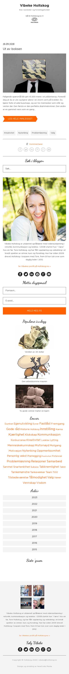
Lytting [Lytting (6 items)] (54, 440)
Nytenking (23, 133)
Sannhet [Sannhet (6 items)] (8, 467)
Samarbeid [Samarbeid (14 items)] (54, 461)
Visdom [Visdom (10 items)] (41, 483)
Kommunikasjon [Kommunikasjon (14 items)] (49, 434)
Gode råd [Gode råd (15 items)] (13, 429)
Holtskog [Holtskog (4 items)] (34, 429)
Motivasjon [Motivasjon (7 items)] (15, 451)
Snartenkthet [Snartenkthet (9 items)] (21, 467)
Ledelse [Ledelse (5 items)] (45, 440)
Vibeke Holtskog (34, 5)
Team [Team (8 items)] (49, 472)
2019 (34, 523)
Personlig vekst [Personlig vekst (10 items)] (17, 456)
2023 (34, 497)
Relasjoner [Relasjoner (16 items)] (38, 461)
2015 (34, 549)
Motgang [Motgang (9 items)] (55, 445)
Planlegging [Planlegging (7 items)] (34, 456)
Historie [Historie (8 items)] (25, 429)
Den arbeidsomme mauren (34, 381)
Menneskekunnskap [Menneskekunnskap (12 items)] (21, 445)
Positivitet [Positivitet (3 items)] (46, 456)
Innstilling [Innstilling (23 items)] (47, 429)
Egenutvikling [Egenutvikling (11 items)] (23, 423)
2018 (34, 530)
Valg (53, 133)
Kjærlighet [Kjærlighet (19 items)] (16, 434)
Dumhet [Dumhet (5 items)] (9, 424)
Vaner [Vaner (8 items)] (57, 477)
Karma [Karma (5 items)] (59, 429)
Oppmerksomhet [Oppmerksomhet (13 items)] (48, 450)
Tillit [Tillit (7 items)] (55, 472)
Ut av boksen (12, 49)
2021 (34, 510)
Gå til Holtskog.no (34, 19)
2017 (34, 536)
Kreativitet (9, 133)
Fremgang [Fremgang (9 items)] (57, 424)
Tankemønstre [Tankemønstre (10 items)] (20, 472)
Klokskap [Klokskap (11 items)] (31, 434)
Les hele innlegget (20, 119)
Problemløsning (39, 133)
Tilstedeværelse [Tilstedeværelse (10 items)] (18, 477)
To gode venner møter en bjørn (34, 411)
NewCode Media (44, 666)
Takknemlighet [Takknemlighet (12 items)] (49, 466)
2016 (34, 543)
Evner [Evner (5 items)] (36, 424)
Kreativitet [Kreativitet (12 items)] (33, 440)
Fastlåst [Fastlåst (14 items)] (45, 423)
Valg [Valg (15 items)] (50, 477)
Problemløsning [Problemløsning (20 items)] (18, 461)
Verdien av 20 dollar (34, 352)
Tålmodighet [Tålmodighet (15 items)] (38, 477)
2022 (34, 504)
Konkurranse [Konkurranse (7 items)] (18, 440)
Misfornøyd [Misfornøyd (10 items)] (42, 445)
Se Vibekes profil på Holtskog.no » (34, 266)
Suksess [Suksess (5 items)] (35, 467)
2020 (34, 517)
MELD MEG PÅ (34, 311)
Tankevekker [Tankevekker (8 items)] (37, 472)
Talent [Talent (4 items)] (63, 467)
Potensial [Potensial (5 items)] (57, 456)
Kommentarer (34, 144)
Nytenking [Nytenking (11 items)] (29, 450)
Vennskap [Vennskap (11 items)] (29, 483)
